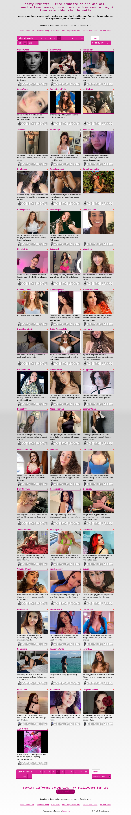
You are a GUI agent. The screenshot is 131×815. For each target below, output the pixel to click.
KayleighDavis (23, 210)
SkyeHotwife (22, 249)
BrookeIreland (23, 370)
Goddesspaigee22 (58, 290)
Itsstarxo (54, 450)
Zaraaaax (21, 130)
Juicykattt (54, 249)
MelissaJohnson (24, 450)
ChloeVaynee (23, 50)
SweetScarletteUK (25, 329)
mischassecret (56, 569)
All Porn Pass (105, 31)
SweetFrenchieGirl (91, 169)
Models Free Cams (90, 31)
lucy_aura (87, 329)
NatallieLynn (88, 130)
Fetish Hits (66, 811)
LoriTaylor (87, 450)
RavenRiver (55, 689)
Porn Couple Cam (27, 31)
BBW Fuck (55, 31)
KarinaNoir (88, 50)
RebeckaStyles (56, 489)
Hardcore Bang (43, 31)
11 (20, 43)
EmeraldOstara (89, 409)
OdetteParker (56, 370)
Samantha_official (58, 89)
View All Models (26, 38)
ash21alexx (88, 89)
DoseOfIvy (22, 409)
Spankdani (22, 649)
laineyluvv (87, 649)
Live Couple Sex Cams (71, 31)
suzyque (87, 569)
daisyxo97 (87, 530)
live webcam (65, 791)
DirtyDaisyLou (23, 489)
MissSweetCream (90, 290)
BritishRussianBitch (59, 329)
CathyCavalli (55, 50)
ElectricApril (55, 210)
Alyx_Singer (22, 729)
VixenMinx (87, 249)
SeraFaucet (22, 169)
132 (30, 43)
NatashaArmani (57, 169)
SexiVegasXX (56, 530)
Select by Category (101, 43)
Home (95, 38)
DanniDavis (88, 610)
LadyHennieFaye (90, 689)
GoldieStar (88, 489)
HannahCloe (22, 610)
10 (81, 38)
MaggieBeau (88, 370)
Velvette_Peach (24, 569)
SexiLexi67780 (89, 210)
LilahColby (22, 689)
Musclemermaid (57, 409)
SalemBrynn (22, 89)
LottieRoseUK (56, 610)
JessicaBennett (24, 530)
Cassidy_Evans (24, 290)
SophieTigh (55, 130)
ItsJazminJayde (57, 649)
